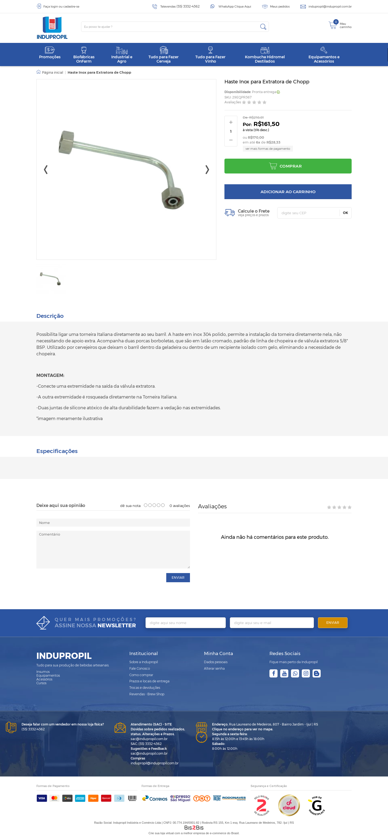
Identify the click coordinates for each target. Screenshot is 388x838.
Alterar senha (214, 668)
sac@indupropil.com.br (149, 739)
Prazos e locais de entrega (149, 681)
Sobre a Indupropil (143, 662)
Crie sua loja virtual (161, 832)
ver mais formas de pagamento (267, 149)
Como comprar (141, 675)
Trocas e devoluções (144, 687)
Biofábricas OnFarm (84, 55)
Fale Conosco (139, 668)
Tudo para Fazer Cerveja (163, 55)
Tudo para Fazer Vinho (210, 55)
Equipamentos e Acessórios (324, 55)
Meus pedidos (280, 6)
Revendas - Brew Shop (146, 694)
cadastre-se (71, 6)
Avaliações (232, 102)
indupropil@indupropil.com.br (330, 6)
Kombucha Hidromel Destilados (265, 55)
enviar (178, 577)
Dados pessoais (215, 662)
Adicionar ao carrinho (288, 191)
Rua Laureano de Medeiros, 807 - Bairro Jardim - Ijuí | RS (265, 724)
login (54, 6)
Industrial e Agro (121, 55)
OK (345, 213)
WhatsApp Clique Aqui (235, 6)
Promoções (50, 52)
